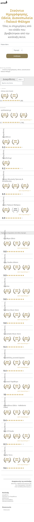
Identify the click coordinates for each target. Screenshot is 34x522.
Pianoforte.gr (7, 158)
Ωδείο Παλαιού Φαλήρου (11, 205)
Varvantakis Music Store (12, 334)
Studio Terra (7, 455)
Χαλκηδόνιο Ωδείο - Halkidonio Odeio (14, 406)
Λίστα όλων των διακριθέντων (9, 496)
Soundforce (6, 137)
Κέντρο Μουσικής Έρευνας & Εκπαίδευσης (12, 180)
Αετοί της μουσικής (5, 68)
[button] (16, 120)
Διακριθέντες (5, 495)
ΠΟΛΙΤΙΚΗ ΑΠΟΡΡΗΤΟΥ (7, 501)
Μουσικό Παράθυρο (10, 382)
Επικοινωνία (7, 510)
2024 (20, 79)
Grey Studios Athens (10, 262)
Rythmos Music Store (11, 310)
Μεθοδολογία (5, 498)
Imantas (6, 286)
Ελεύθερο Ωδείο (9, 238)
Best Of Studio (8, 431)
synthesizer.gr (6, 110)
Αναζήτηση (17, 56)
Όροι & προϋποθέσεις (7, 499)
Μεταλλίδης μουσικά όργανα (13, 358)
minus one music (7, 91)
